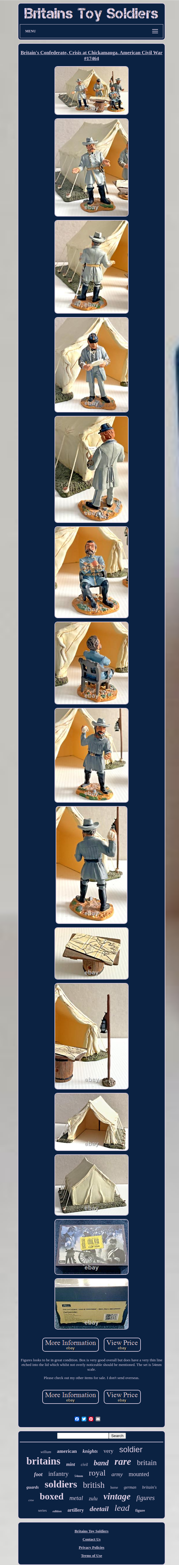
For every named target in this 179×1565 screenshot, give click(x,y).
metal (76, 1497)
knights (90, 1451)
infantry (58, 1473)
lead (122, 1508)
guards (33, 1487)
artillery (75, 1510)
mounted (139, 1474)
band (101, 1463)
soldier (131, 1449)
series (42, 1510)
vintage (117, 1496)
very (108, 1451)
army (117, 1474)
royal (97, 1472)
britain (147, 1462)
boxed (52, 1496)
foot (38, 1474)
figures (145, 1497)
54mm (78, 1476)
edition (57, 1511)
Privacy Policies (91, 1547)
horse (114, 1487)
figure (140, 1510)
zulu (93, 1498)
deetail (99, 1509)
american (67, 1451)
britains (43, 1461)
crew (31, 1500)
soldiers (61, 1484)
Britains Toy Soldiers (91, 1531)
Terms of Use (91, 1555)
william (46, 1452)
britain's (149, 1487)
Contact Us (92, 1539)
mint (70, 1464)
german (130, 1487)
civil (84, 1464)
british (94, 1485)
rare (123, 1461)
